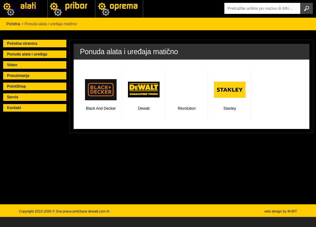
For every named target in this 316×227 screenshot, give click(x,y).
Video (12, 65)
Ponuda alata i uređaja (27, 54)
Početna (13, 24)
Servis (12, 97)
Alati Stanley (119, 9)
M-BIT (292, 211)
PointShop (16, 86)
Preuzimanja (18, 75)
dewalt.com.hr (98, 211)
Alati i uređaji (23, 9)
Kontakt (14, 108)
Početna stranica (22, 43)
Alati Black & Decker (71, 9)
